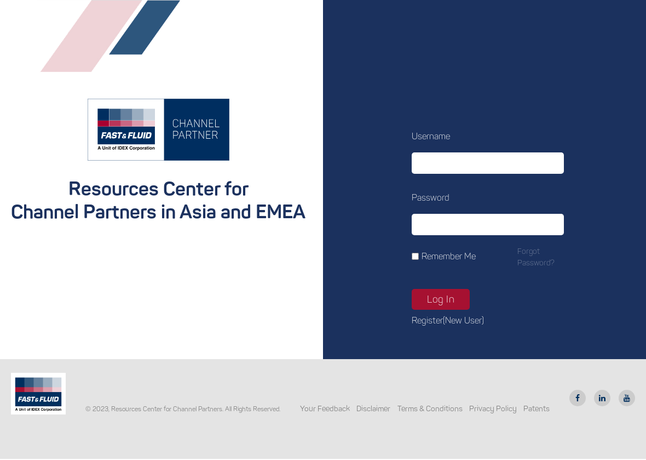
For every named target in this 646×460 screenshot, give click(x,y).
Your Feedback (325, 408)
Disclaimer (373, 408)
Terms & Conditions (430, 408)
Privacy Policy (493, 408)
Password (430, 197)
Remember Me (449, 256)
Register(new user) (448, 320)
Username (431, 136)
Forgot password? (536, 257)
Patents (536, 408)
